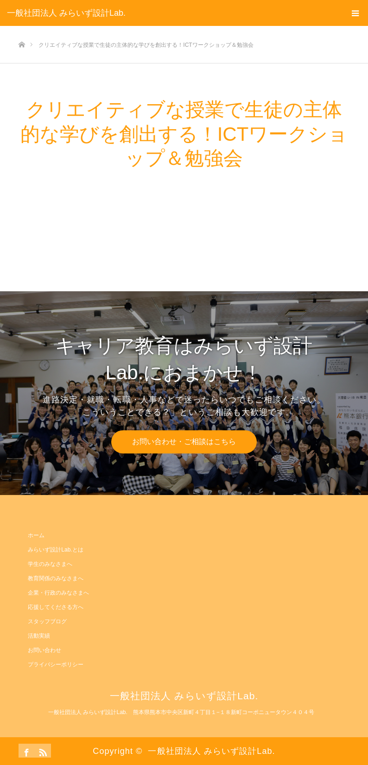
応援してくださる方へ (55, 607)
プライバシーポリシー (55, 664)
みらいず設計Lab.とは (55, 549)
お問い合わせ (44, 650)
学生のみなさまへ (50, 564)
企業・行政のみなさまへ (58, 592)
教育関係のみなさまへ (55, 578)
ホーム (36, 535)
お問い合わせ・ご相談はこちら (184, 441)
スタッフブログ (47, 621)
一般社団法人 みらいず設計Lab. (66, 13)
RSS (42, 751)
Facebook (25, 751)
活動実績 (39, 636)
